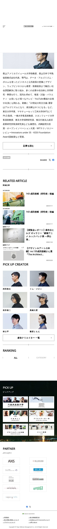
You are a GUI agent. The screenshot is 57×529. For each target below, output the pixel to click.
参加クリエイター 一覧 (28, 338)
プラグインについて (10, 522)
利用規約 (6, 518)
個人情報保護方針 (35, 518)
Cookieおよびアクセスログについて (40, 520)
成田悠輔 (6, 158)
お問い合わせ (34, 522)
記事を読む (28, 145)
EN (53, 26)
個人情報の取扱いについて (12, 520)
